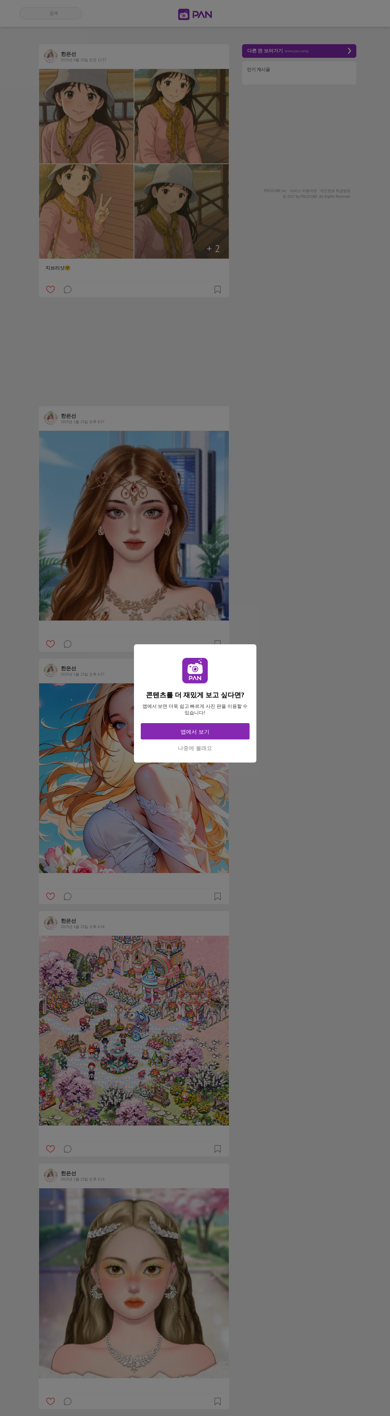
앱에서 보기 (195, 731)
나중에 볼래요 (195, 748)
